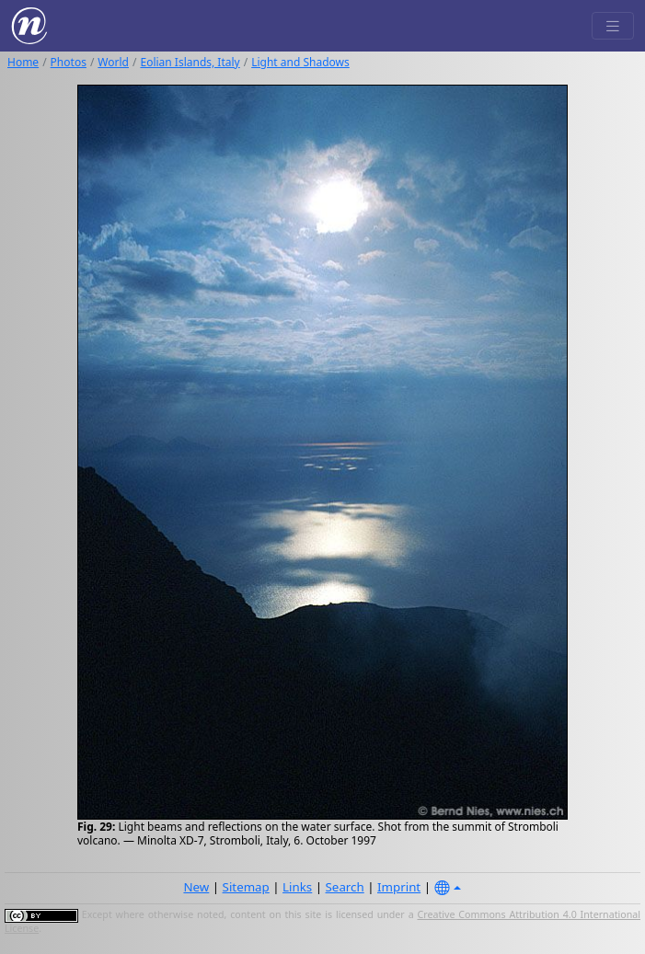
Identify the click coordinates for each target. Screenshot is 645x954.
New (196, 887)
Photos (68, 62)
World (113, 62)
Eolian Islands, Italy (189, 62)
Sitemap (246, 887)
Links (297, 887)
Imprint (398, 887)
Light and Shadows (300, 62)
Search (345, 887)
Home (23, 62)
